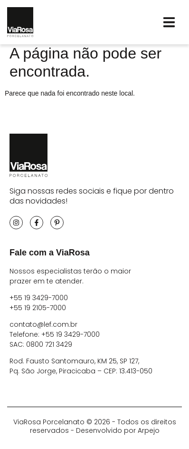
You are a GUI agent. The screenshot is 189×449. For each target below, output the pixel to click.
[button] (169, 22)
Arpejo (149, 434)
